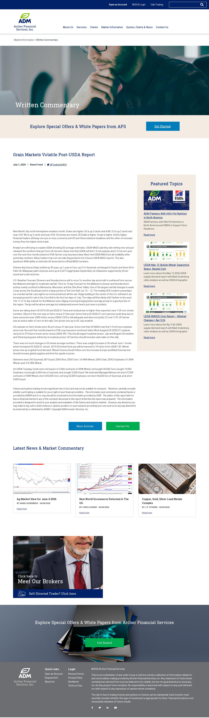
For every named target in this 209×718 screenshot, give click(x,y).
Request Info (51, 678)
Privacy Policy (75, 678)
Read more (149, 235)
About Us (49, 682)
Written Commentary (47, 40)
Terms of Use (75, 686)
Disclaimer (73, 682)
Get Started (162, 126)
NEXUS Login (138, 4)
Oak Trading (157, 4)
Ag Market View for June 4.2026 (36, 499)
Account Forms (76, 674)
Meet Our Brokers (40, 580)
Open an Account (118, 4)
